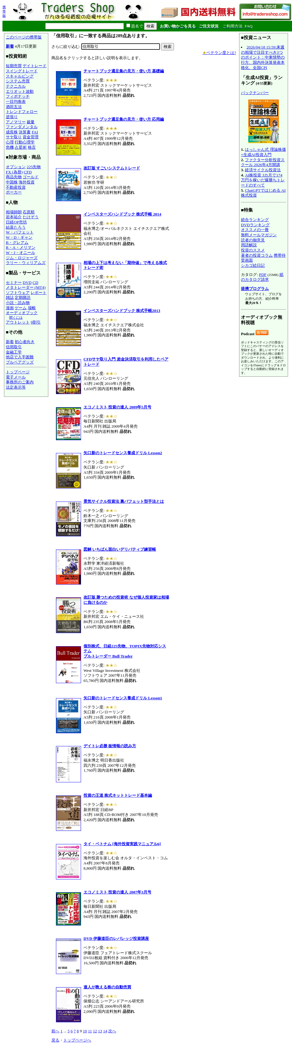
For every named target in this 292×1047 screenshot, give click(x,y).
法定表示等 (16, 387)
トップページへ (77, 1040)
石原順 (29, 212)
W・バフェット (20, 232)
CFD (28, 172)
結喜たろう (16, 227)
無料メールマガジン (259, 235)
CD (36, 282)
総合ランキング (255, 219)
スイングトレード (22, 71)
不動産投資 (16, 187)
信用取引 (14, 347)
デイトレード (34, 65)
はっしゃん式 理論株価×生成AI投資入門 (263, 152)
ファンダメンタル (22, 127)
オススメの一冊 (255, 229)
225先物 (34, 167)
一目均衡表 (16, 101)
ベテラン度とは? (219, 52)
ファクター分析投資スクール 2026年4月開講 (263, 162)
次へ (112, 1031)
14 (105, 1031)
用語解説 (249, 245)
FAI (35, 132)
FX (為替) (14, 172)
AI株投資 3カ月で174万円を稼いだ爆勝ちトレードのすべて (263, 180)
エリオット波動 (20, 91)
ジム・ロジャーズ (22, 257)
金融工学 (14, 352)
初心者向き (25, 341)
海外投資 (27, 182)
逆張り (12, 116)
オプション (16, 167)
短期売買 (14, 65)
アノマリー (16, 122)
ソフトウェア (18, 292)
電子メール (16, 377)
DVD (27, 282)
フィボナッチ (18, 96)
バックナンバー (255, 92)
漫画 (10, 308)
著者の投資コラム (257, 255)
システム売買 (18, 81)
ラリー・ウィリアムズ (26, 262)
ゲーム (21, 308)
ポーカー (14, 192)
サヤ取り (14, 137)
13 (100, 1031)
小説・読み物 (18, 302)
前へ (55, 1031)
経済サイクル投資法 (263, 170)
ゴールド (31, 177)
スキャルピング (20, 76)
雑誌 (10, 297)
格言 (32, 147)
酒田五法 (14, 106)
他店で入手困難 (20, 357)
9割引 (36, 322)
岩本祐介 (14, 217)
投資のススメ (253, 250)
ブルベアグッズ (20, 362)
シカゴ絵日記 (253, 265)
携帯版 (4, 11)
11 (90, 1031)
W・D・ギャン (19, 237)
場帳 (32, 308)
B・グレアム (17, 242)
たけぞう (31, 217)
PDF (262, 274)
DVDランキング (255, 225)
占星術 (21, 147)
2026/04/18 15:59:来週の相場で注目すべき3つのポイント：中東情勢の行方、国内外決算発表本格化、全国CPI (263, 57)
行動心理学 (25, 142)
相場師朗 (14, 212)
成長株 (12, 132)
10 (85, 1031)
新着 (10, 46)
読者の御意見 (253, 240)
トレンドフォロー (22, 111)
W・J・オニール (20, 252)
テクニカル (16, 86)
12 (95, 1031)
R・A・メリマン (20, 247)
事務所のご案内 (20, 382)
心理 (10, 142)
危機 (10, 147)
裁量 (31, 122)
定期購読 (23, 297)
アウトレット (18, 322)
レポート (38, 292)
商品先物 (14, 177)
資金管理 (31, 137)
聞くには (16, 317)
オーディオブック (22, 312)
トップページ (18, 372)
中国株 (12, 182)
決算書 (25, 132)
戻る (55, 1040)
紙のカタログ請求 (262, 277)
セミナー (14, 282)
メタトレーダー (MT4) (26, 287)
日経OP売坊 (16, 222)
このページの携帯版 (24, 37)
